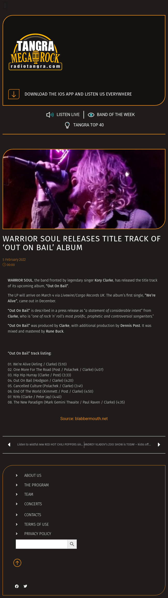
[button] (5, 5)
